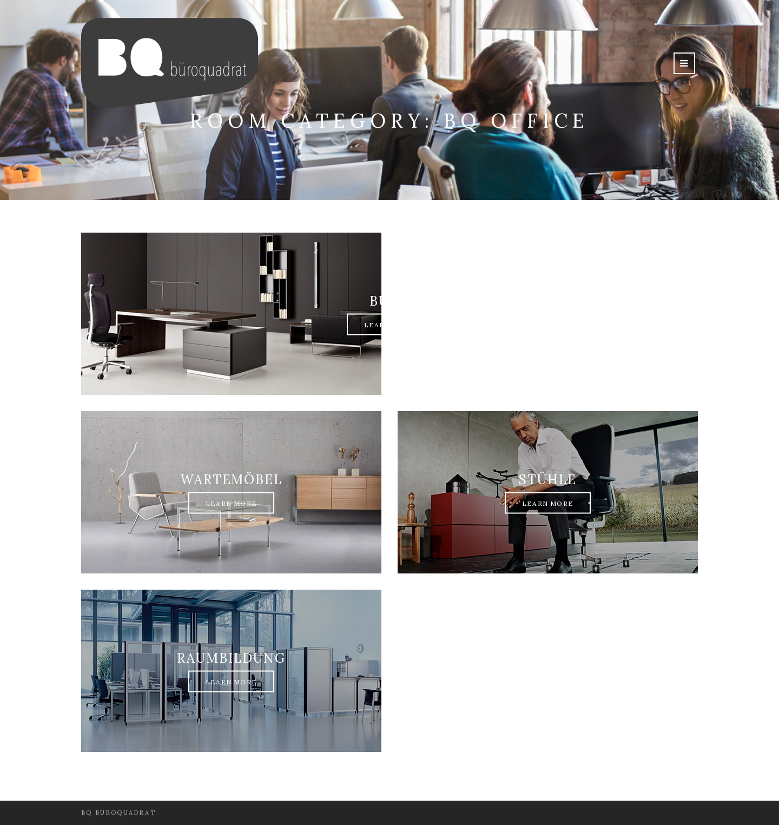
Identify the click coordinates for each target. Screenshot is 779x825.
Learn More (389, 325)
